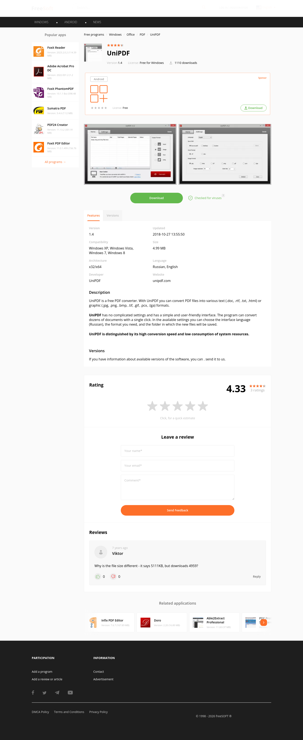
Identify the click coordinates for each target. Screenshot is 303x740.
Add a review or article (47, 679)
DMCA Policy (40, 712)
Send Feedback (177, 510)
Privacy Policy (98, 712)
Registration (239, 7)
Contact (98, 672)
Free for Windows (152, 63)
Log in (223, 7)
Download (156, 198)
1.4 (114, 63)
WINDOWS (41, 22)
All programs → (55, 162)
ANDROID (70, 22)
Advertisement (103, 679)
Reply (257, 576)
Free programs (94, 34)
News (97, 22)
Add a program (42, 672)
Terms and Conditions (69, 712)
